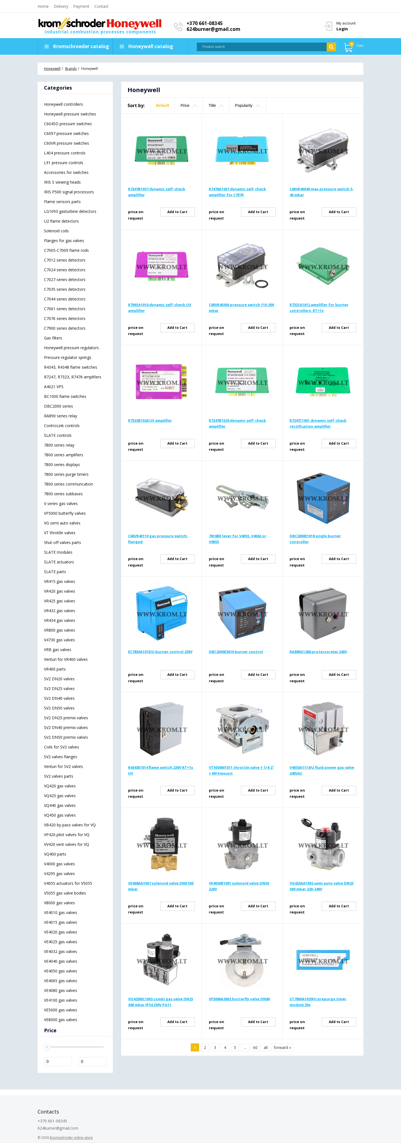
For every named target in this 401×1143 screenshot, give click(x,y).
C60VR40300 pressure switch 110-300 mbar (241, 307)
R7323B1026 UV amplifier (150, 420)
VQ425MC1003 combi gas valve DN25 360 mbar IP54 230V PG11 (160, 1001)
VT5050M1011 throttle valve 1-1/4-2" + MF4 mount (241, 770)
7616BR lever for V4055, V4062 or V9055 (237, 538)
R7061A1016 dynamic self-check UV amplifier (159, 307)
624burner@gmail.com (213, 29)
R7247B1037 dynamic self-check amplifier (156, 191)
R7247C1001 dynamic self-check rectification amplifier (318, 423)
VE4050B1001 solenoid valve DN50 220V (239, 886)
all (266, 1047)
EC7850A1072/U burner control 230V (160, 651)
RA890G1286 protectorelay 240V (318, 651)
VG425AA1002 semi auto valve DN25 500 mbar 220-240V (321, 886)
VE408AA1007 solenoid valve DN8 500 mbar (161, 886)
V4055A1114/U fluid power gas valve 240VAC (322, 770)
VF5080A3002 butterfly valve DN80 (239, 998)
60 (255, 1047)
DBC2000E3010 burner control (236, 651)
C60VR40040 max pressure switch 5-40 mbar (322, 191)
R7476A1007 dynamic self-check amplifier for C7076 (237, 191)
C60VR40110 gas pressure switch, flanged (158, 538)
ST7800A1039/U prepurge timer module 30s (318, 1001)
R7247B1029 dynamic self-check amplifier (237, 423)
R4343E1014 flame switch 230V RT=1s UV (160, 770)
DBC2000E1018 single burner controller (315, 538)
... (245, 1047)
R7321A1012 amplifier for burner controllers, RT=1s (319, 307)
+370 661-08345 (205, 23)
